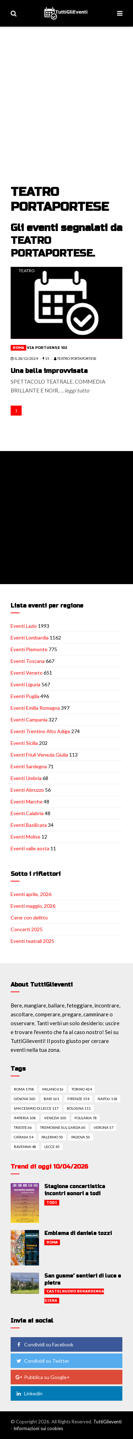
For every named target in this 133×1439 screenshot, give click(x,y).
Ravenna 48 (25, 1146)
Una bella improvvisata (49, 371)
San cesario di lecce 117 (36, 1108)
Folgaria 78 (85, 1118)
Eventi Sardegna (29, 766)
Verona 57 (103, 1127)
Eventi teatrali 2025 (32, 941)
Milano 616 (52, 1089)
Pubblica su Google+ (42, 1377)
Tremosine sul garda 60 (62, 1127)
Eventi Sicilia (24, 743)
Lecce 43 (52, 1146)
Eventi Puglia (25, 696)
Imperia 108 (25, 1118)
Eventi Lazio (24, 626)
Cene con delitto (29, 918)
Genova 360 (24, 1099)
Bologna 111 (79, 1108)
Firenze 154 (78, 1099)
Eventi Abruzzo (27, 790)
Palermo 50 (52, 1137)
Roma (18, 348)
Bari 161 (51, 1099)
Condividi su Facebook (44, 1344)
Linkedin (29, 1393)
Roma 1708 (24, 1089)
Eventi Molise (25, 837)
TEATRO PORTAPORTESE (75, 358)
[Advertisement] (66, 114)
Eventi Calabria (27, 813)
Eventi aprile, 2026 (31, 894)
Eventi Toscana (28, 661)
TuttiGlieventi (107, 1421)
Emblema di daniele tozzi (78, 1233)
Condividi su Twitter (42, 1361)
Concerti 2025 (27, 929)
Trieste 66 (23, 1127)
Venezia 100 (55, 1118)
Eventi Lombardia (30, 638)
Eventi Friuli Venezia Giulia (39, 755)
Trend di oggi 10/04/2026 (49, 1166)
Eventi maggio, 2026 (33, 906)
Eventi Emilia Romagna (35, 708)
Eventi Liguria (25, 684)
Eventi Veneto (27, 673)
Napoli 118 (107, 1099)
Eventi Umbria (26, 778)
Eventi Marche (27, 801)
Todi (51, 1203)
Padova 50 (80, 1137)
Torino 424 (82, 1089)
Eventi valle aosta (30, 848)
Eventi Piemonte (29, 649)
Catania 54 (23, 1137)
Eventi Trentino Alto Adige (40, 731)
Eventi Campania (29, 719)
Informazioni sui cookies (38, 1428)
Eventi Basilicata (29, 825)
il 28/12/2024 (24, 358)
